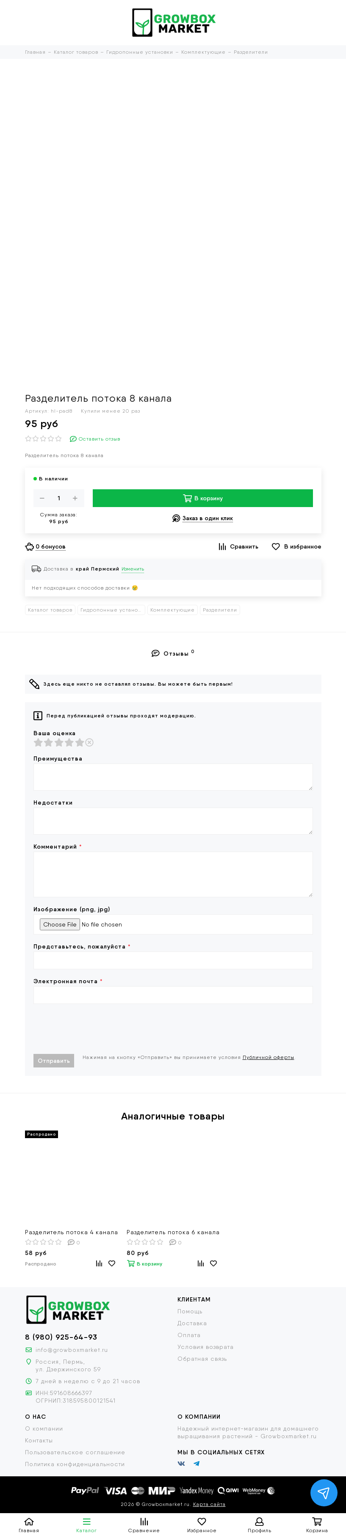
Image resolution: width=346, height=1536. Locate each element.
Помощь (189, 1311)
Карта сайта (209, 1504)
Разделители (220, 610)
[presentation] (97, 1028)
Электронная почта (68, 981)
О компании (44, 1428)
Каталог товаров (50, 610)
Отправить (54, 1060)
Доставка (192, 1323)
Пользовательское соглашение (75, 1452)
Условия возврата (205, 1346)
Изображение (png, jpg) (71, 909)
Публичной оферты (268, 1057)
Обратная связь (202, 1358)
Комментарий (57, 846)
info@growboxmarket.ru (72, 1349)
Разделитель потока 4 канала (71, 1232)
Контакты (39, 1440)
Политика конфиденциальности (75, 1464)
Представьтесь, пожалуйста (82, 946)
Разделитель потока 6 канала (173, 1232)
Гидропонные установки (112, 610)
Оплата (189, 1335)
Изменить (133, 569)
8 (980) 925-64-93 (61, 1337)
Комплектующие (172, 610)
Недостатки (53, 802)
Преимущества (58, 758)
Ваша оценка (54, 733)
